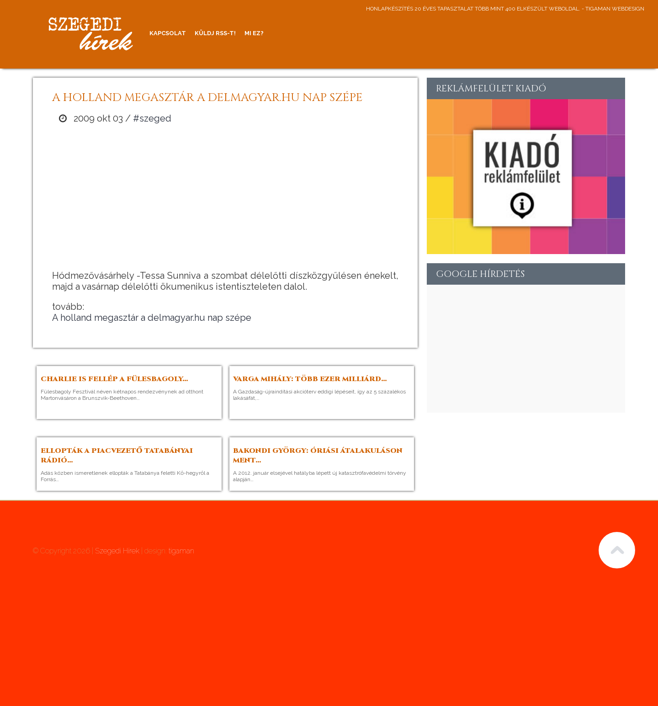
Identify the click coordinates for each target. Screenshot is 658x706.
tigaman (181, 551)
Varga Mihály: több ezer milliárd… (310, 379)
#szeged (152, 118)
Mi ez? (254, 33)
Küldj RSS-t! (215, 33)
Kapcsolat (167, 33)
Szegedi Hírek (117, 551)
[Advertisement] (225, 197)
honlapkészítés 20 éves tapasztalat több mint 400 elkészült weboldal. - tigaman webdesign (505, 8)
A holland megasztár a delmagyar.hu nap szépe (151, 317)
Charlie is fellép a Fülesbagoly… (114, 379)
